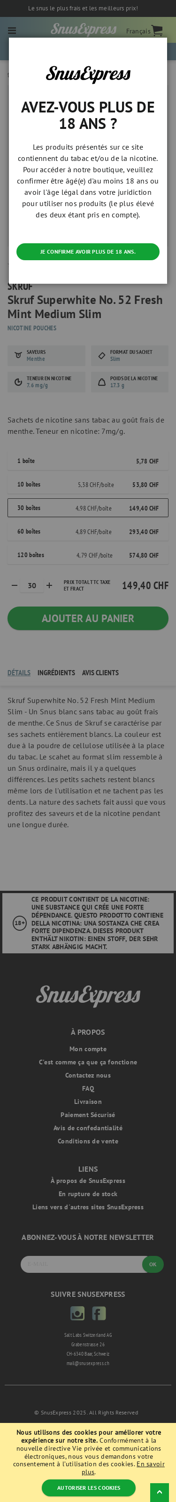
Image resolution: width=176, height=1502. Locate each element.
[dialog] (88, 751)
